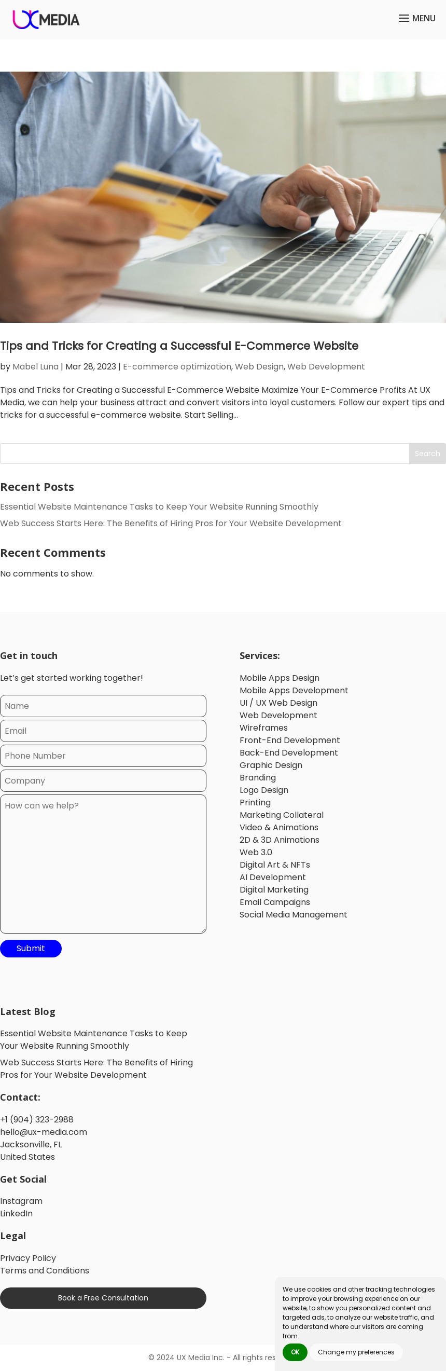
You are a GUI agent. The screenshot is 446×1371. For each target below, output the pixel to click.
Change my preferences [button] (356, 1352)
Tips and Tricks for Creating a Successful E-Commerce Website (182, 346)
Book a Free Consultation (103, 1298)
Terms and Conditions (44, 1271)
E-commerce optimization (177, 367)
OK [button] (295, 1352)
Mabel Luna (35, 367)
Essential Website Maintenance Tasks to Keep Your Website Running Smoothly (159, 507)
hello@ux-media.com (43, 1132)
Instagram (21, 1202)
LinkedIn (16, 1214)
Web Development (326, 367)
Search (427, 454)
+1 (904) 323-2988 (37, 1120)
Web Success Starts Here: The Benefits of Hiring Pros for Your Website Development (171, 524)
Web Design (259, 367)
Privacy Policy (28, 1259)
